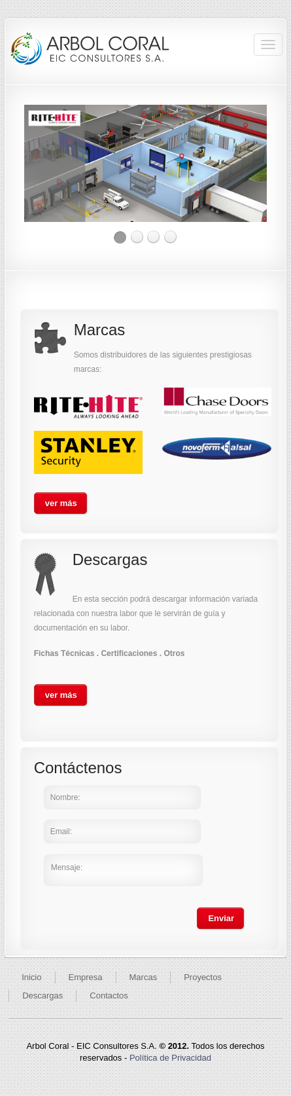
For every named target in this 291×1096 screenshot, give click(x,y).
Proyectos (203, 977)
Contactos (109, 995)
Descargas (42, 995)
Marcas (143, 977)
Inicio (31, 977)
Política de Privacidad (170, 1058)
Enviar (221, 918)
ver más (61, 503)
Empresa (86, 977)
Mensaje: (123, 870)
